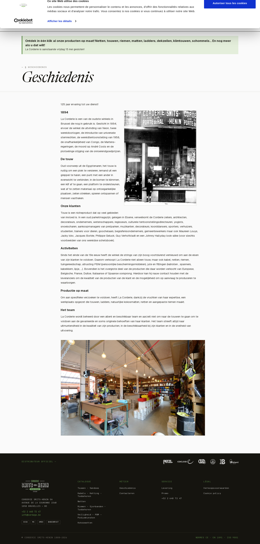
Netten (82, 501)
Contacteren (127, 493)
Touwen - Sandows (88, 488)
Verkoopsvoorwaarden (216, 488)
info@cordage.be (31, 514)
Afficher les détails (59, 27)
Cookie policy (212, 493)
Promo (165, 493)
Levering (167, 488)
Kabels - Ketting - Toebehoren (90, 495)
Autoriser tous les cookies (230, 9)
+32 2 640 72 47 (31, 511)
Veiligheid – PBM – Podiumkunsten (90, 516)
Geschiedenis (128, 488)
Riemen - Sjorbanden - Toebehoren (92, 508)
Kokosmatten (85, 522)
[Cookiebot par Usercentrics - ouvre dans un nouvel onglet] (23, 27)
